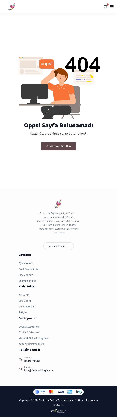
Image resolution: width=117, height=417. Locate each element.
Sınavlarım (25, 301)
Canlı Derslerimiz (28, 269)
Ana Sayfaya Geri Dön (58, 146)
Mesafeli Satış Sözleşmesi (33, 338)
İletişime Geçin (58, 246)
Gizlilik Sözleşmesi (29, 332)
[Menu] (112, 6)
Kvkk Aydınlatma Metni (32, 344)
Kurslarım (24, 295)
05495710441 (32, 361)
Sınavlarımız (26, 275)
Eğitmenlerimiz (27, 281)
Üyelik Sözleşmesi (29, 327)
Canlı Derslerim (27, 306)
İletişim (23, 312)
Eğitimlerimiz (26, 263)
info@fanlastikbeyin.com (39, 370)
